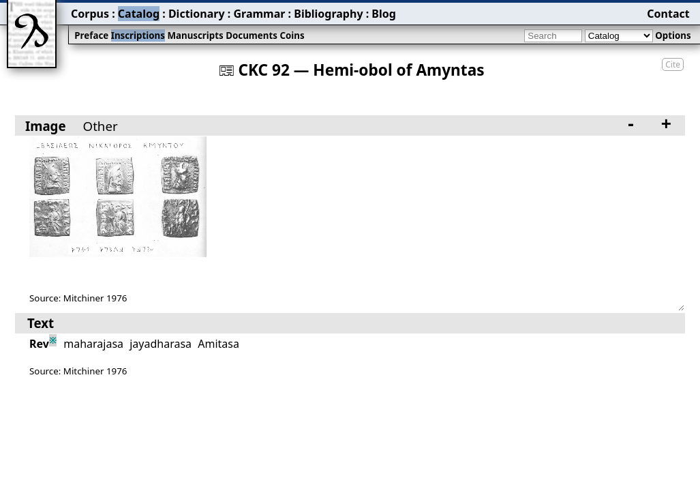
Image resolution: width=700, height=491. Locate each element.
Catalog (138, 13)
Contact (668, 13)
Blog (383, 13)
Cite (672, 64)
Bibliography (328, 13)
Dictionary (196, 13)
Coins (291, 35)
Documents (251, 35)
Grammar (259, 13)
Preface (91, 35)
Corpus (90, 13)
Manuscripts (195, 35)
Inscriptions (138, 35)
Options (672, 35)
